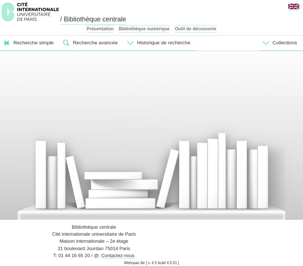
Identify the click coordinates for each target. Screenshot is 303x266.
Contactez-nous (118, 255)
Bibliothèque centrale (94, 227)
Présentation (100, 28)
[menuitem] (30, 43)
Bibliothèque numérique (144, 28)
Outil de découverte (195, 28)
